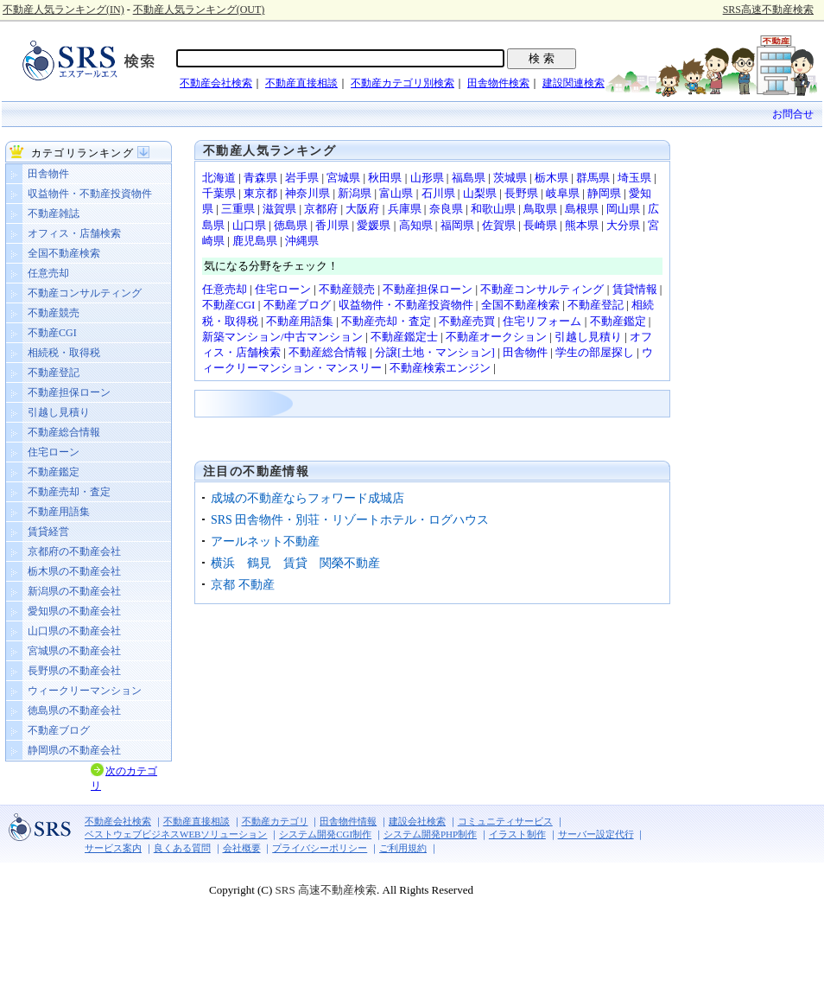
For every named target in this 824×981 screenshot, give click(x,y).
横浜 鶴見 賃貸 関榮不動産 (295, 563)
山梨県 (480, 193)
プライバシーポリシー (319, 848)
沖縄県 (302, 240)
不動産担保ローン (69, 392)
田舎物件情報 (348, 821)
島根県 (582, 208)
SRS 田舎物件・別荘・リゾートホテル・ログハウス (350, 519)
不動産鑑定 (53, 472)
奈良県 (446, 208)
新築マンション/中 (248, 336)
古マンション (329, 336)
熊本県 (582, 225)
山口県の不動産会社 (74, 631)
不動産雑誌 (53, 213)
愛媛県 (373, 225)
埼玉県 (634, 177)
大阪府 (362, 208)
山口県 (249, 225)
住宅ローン (53, 452)
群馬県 (593, 177)
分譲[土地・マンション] (435, 352)
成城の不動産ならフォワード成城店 (307, 498)
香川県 (332, 225)
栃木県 (551, 177)
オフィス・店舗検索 (74, 233)
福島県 (468, 177)
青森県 (260, 177)
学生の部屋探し (594, 352)
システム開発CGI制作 (325, 834)
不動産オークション (496, 336)
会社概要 (242, 848)
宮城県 (343, 177)
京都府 (321, 208)
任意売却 (48, 273)
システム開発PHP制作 (430, 834)
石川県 (438, 193)
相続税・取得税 (64, 353)
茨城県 (510, 177)
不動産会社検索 (216, 83)
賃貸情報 (634, 289)
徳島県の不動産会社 (74, 710)
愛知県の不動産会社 (74, 611)
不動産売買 (467, 321)
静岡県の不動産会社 (74, 750)
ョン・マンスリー (337, 367)
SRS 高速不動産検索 (324, 889)
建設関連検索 (573, 83)
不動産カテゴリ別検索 (402, 83)
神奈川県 (307, 193)
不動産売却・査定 (69, 492)
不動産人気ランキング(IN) (63, 9)
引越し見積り (59, 412)
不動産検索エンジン (440, 367)
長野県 (521, 193)
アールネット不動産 (265, 541)
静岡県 (604, 193)
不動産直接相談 (301, 83)
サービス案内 (113, 848)
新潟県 (354, 193)
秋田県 (385, 177)
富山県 (396, 193)
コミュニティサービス (505, 821)
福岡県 (457, 225)
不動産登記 (53, 372)
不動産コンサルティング (85, 293)
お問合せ (793, 114)
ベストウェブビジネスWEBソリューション (176, 834)
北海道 (219, 177)
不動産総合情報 (64, 432)
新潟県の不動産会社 (74, 591)
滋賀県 (279, 208)
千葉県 (219, 193)
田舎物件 (48, 174)
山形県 (427, 177)
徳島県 (290, 225)
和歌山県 (493, 208)
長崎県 (540, 225)
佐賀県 (499, 225)
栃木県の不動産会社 (74, 571)
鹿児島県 (254, 240)
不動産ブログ (59, 730)
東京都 (260, 193)
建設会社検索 (417, 821)
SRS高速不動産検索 (768, 9)
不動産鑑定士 (404, 336)
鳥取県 (540, 208)
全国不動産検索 (64, 253)
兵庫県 (405, 208)
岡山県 (623, 208)
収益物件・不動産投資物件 (90, 194)
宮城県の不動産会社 (74, 651)
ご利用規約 (403, 848)
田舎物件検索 (498, 83)
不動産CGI (52, 333)
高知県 (416, 225)
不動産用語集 (59, 512)
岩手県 (302, 177)
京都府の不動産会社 (74, 551)
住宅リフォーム (542, 321)
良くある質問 (182, 848)
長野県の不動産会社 (74, 671)
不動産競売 (53, 313)
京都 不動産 (243, 584)
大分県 (623, 225)
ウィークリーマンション (85, 691)
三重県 (238, 208)
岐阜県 (563, 193)
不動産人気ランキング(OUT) (199, 9)
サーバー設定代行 (596, 834)
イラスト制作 (517, 834)
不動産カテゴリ (275, 821)
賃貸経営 (48, 532)
